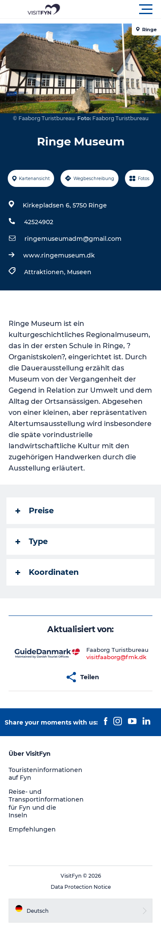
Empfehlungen (32, 829)
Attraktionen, (45, 272)
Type (31, 541)
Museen (79, 272)
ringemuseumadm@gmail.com (73, 239)
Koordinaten (47, 572)
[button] (119, 9)
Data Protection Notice (81, 887)
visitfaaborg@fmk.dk (116, 657)
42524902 (38, 222)
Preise (34, 510)
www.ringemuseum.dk (59, 255)
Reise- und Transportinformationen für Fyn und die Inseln (46, 803)
